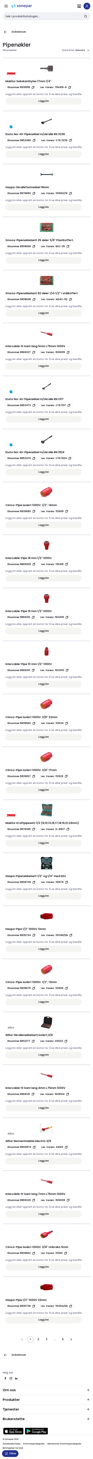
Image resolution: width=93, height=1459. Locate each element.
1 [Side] (30, 1339)
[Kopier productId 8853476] (21, 458)
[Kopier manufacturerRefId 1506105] (55, 352)
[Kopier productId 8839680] (21, 511)
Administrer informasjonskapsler (64, 1443)
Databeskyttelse (11, 1443)
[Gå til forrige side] (5, 32)
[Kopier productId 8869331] (21, 1094)
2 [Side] (38, 1339)
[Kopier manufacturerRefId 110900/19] (56, 193)
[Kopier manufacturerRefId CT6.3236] (56, 140)
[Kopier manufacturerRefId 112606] (54, 988)
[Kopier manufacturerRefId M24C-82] (56, 299)
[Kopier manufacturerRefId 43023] (54, 1041)
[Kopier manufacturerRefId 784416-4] (55, 87)
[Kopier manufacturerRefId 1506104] (54, 1094)
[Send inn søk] (85, 16)
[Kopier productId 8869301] (21, 670)
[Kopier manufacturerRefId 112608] (54, 511)
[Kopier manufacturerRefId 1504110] (54, 670)
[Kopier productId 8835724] (21, 935)
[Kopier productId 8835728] (21, 1306)
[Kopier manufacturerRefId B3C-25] (55, 246)
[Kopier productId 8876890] (21, 193)
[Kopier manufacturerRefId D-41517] (55, 829)
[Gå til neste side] (71, 1339)
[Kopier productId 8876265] (21, 829)
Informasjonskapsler (34, 1443)
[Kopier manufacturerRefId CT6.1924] (56, 458)
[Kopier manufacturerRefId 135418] (54, 564)
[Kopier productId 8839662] (21, 1253)
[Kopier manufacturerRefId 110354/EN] (56, 1306)
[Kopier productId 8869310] (21, 617)
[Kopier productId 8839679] (21, 988)
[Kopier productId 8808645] (21, 299)
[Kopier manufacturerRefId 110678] (54, 882)
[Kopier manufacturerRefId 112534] (54, 723)
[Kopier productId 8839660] (21, 723)
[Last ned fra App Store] (13, 1431)
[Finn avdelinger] (79, 6)
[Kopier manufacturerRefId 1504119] (54, 617)
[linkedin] (16, 1378)
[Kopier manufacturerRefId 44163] (54, 1147)
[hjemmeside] (22, 6)
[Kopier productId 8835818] (21, 87)
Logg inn (43, 101)
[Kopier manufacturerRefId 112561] (54, 1253)
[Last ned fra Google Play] (36, 1431)
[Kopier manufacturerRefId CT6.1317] (56, 405)
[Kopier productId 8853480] (21, 140)
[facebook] (5, 1378)
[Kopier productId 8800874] (21, 1147)
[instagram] (11, 1378)
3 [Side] (46, 1339)
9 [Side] (63, 1339)
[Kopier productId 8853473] (21, 405)
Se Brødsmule (19, 31)
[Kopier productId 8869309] (21, 564)
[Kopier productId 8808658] (21, 246)
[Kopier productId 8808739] (21, 882)
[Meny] (6, 6)
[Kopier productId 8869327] (21, 352)
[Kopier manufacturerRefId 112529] (54, 776)
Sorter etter (68, 50)
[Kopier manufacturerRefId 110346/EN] (57, 935)
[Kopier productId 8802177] (21, 1041)
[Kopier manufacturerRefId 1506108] (55, 1200)
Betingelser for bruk (13, 1447)
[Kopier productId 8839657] (21, 776)
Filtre (10, 1453)
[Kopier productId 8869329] (21, 1200)
